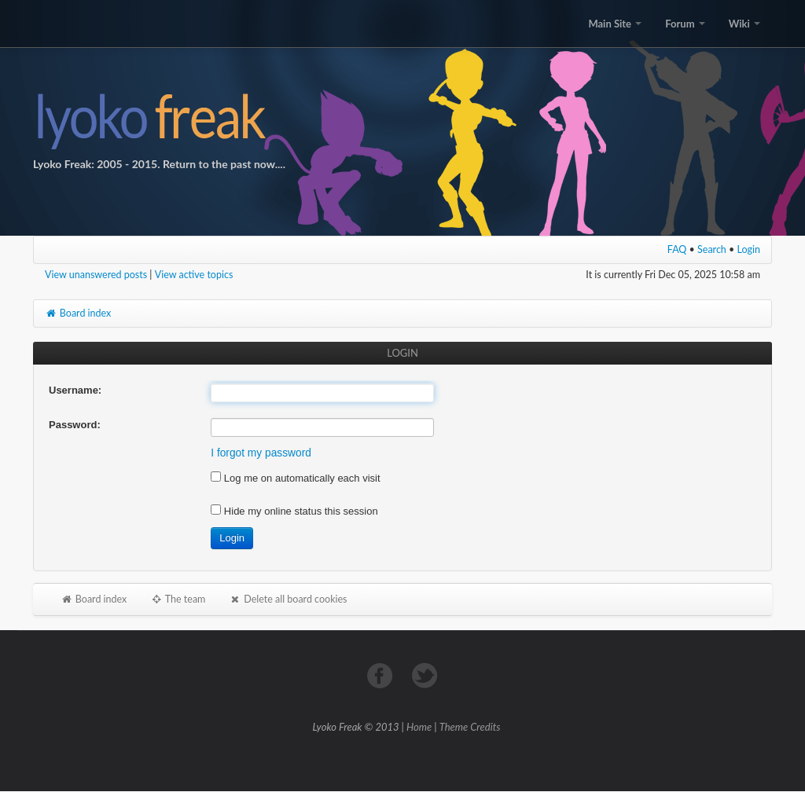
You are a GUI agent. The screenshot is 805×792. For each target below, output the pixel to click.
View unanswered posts (96, 274)
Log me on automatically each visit (295, 478)
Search (711, 249)
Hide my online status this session (294, 511)
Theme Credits (470, 726)
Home (419, 726)
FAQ (677, 249)
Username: (75, 390)
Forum (684, 23)
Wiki (744, 23)
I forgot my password (261, 453)
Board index (78, 313)
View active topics (194, 274)
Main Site (614, 23)
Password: (75, 425)
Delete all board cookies (288, 599)
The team (177, 599)
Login (749, 249)
